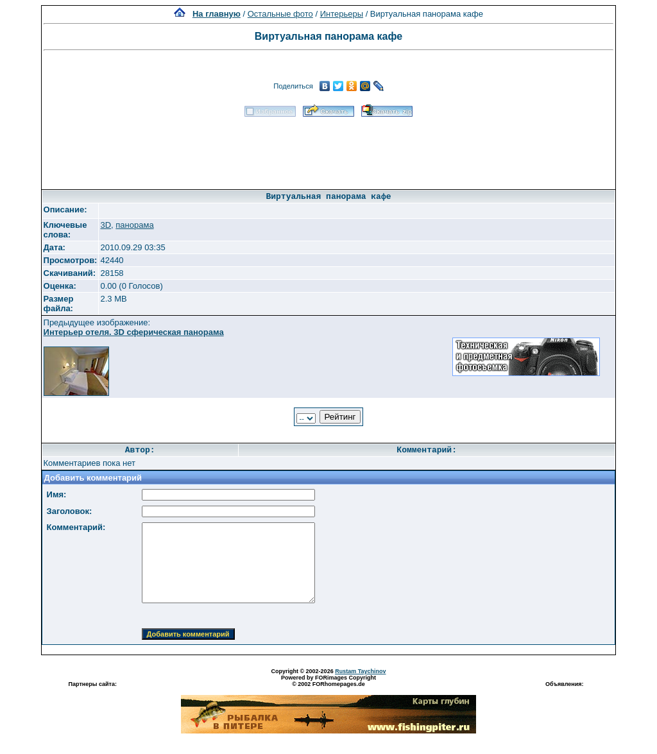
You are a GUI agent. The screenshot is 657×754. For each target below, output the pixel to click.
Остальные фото (280, 14)
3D (105, 225)
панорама (134, 225)
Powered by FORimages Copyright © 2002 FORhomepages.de (328, 680)
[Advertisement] (328, 149)
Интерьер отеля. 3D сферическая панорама (134, 332)
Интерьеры (341, 14)
